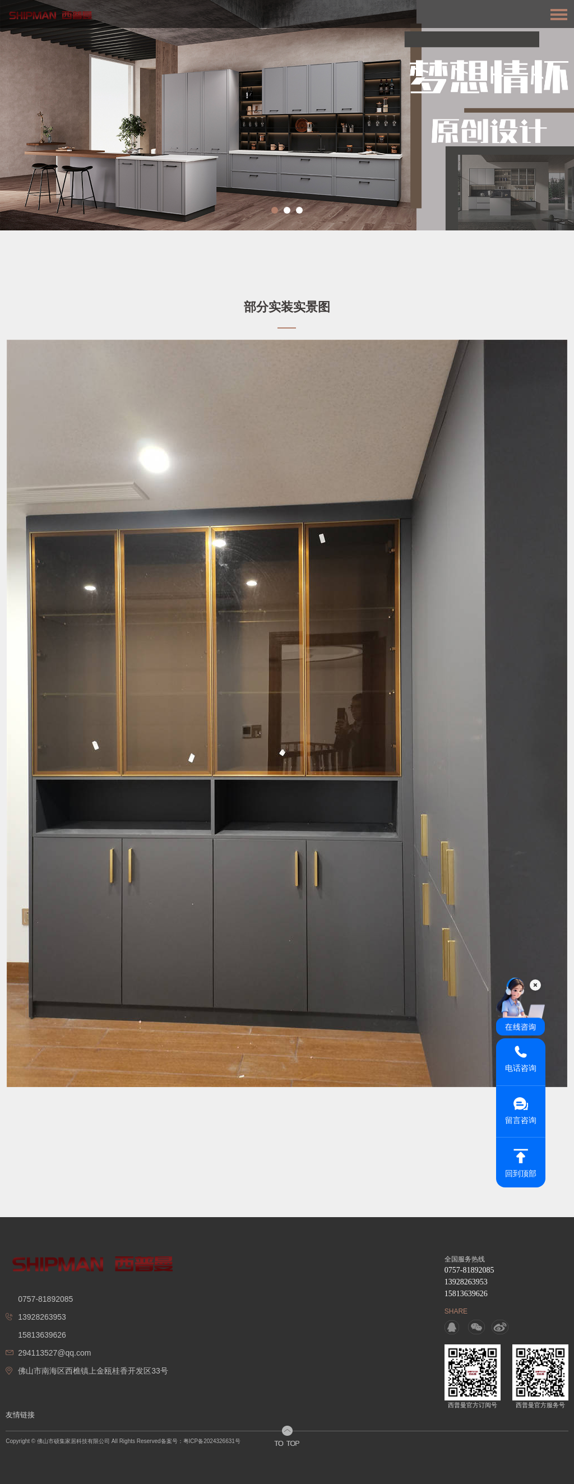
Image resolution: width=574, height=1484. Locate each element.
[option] (287, 115)
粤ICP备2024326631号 (211, 1441)
